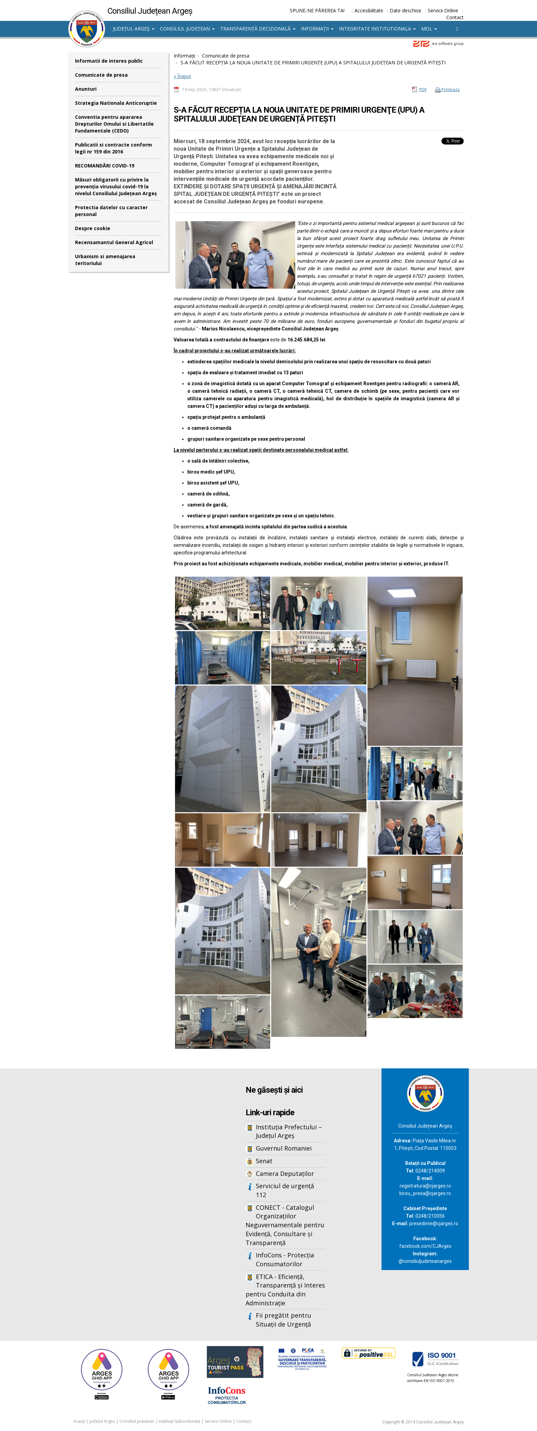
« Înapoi (182, 76)
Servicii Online (443, 10)
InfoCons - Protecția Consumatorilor (285, 1259)
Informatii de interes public (109, 61)
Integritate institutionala (377, 28)
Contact (455, 17)
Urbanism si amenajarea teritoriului (105, 259)
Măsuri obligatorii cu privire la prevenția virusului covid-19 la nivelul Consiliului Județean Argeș (116, 186)
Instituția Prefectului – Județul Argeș (289, 1131)
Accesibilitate (368, 10)
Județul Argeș (133, 28)
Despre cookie (92, 228)
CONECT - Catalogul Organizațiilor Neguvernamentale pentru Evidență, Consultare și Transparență (285, 1225)
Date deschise (405, 10)
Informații (317, 28)
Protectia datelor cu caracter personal (111, 210)
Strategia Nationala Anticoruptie (116, 103)
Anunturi (86, 89)
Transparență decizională (258, 28)
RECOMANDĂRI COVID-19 (104, 165)
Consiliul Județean (187, 28)
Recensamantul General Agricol (114, 242)
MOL (429, 28)
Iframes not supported (135, 1181)
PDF (423, 89)
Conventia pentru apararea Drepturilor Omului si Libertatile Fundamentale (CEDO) (114, 124)
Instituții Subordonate (179, 1421)
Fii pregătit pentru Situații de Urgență (283, 1319)
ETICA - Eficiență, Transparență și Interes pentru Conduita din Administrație (285, 1289)
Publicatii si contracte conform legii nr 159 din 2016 (113, 148)
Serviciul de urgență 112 (285, 1190)
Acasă (79, 1421)
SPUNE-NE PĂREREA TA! (317, 10)
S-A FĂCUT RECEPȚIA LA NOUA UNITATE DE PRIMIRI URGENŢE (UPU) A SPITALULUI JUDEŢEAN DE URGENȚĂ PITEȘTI (313, 62)
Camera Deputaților (285, 1173)
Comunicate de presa (101, 75)
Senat (264, 1161)
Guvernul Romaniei (284, 1148)
